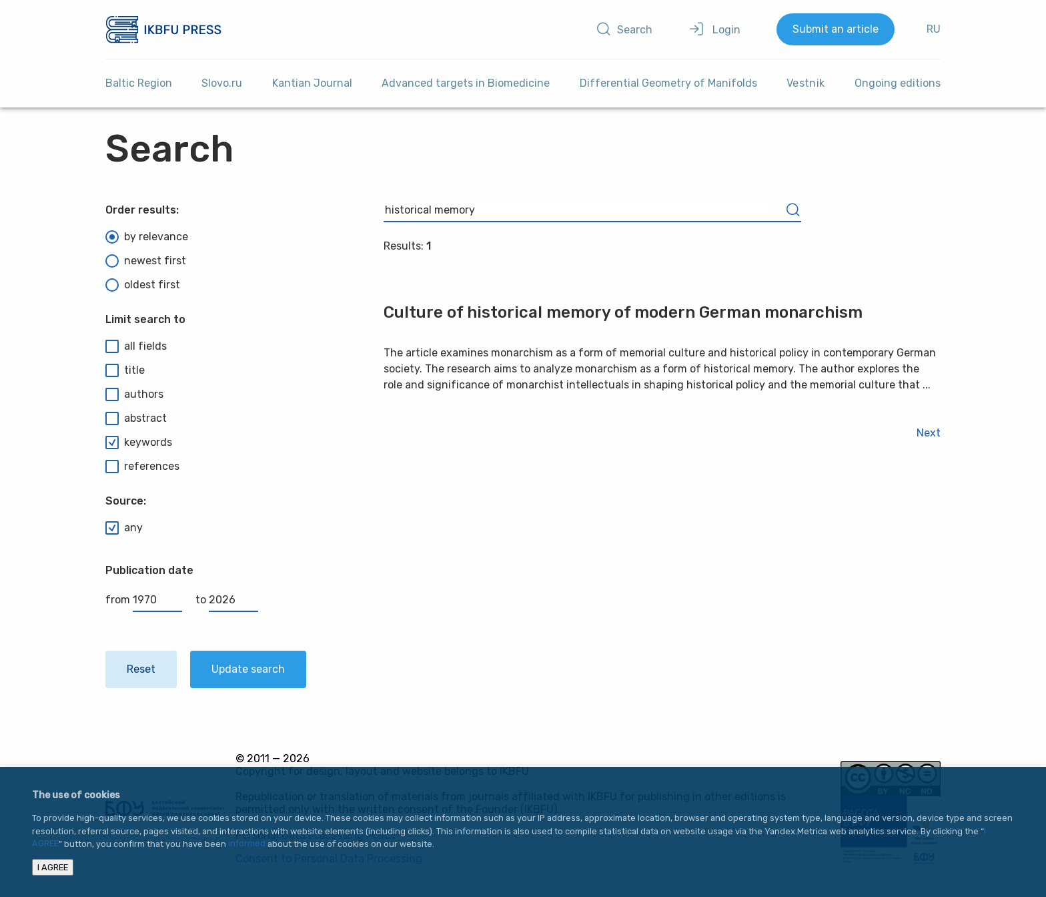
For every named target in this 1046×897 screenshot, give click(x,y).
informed (247, 844)
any (124, 528)
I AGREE (52, 867)
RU (934, 29)
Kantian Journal (312, 83)
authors (134, 394)
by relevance (146, 237)
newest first (145, 261)
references (142, 466)
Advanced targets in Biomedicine (466, 83)
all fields (136, 346)
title (125, 370)
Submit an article (836, 29)
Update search (248, 669)
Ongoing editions (898, 83)
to (226, 599)
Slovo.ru (221, 83)
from (143, 599)
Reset (141, 669)
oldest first (142, 285)
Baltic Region (138, 83)
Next (929, 432)
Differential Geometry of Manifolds (668, 83)
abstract (136, 418)
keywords (138, 442)
